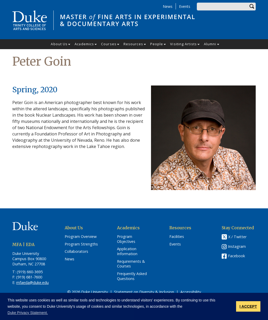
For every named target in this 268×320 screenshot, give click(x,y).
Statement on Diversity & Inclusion (144, 291)
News (167, 6)
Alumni (210, 44)
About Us (59, 44)
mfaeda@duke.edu (32, 282)
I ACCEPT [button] (248, 306)
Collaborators (76, 251)
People (156, 44)
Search (252, 6)
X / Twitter (237, 236)
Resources (133, 44)
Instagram (237, 246)
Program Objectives (126, 239)
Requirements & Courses (131, 264)
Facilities (176, 236)
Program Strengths (81, 244)
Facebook (236, 255)
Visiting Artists (183, 44)
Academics (84, 44)
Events (184, 6)
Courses (108, 44)
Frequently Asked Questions (132, 276)
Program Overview (81, 236)
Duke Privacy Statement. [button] (28, 313)
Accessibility (190, 291)
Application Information (127, 251)
